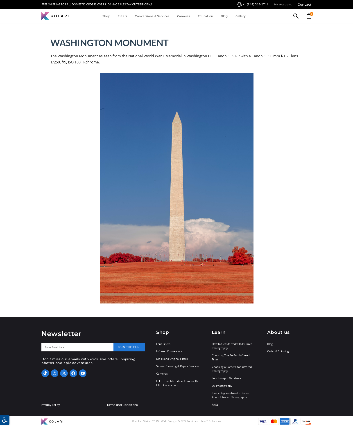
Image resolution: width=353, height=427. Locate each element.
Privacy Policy (50, 405)
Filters (122, 16)
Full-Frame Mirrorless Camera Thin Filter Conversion (178, 383)
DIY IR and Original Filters (172, 359)
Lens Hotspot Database (226, 378)
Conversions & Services (152, 16)
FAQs (215, 405)
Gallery (240, 16)
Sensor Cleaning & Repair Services (177, 366)
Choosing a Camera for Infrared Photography (232, 369)
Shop (106, 16)
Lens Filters (163, 344)
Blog (224, 16)
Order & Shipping (278, 351)
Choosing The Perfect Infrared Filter (230, 357)
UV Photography (222, 386)
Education (205, 16)
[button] (4, 420)
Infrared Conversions (169, 351)
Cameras (183, 16)
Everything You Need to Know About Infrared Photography (230, 395)
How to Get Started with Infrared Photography (232, 346)
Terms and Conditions (122, 405)
